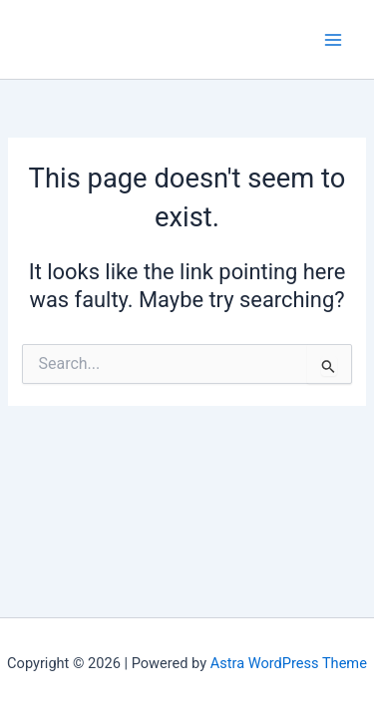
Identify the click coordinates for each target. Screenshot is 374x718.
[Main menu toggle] (333, 40)
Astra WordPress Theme (288, 663)
